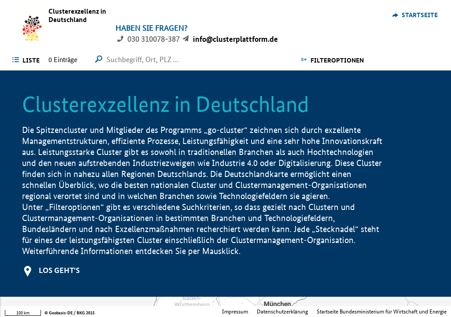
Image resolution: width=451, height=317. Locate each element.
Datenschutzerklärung (282, 311)
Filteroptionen (337, 60)
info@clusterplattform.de (235, 39)
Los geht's (59, 270)
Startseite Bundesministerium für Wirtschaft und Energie (382, 311)
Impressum (235, 311)
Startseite (420, 15)
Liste (31, 60)
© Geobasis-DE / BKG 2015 (69, 312)
